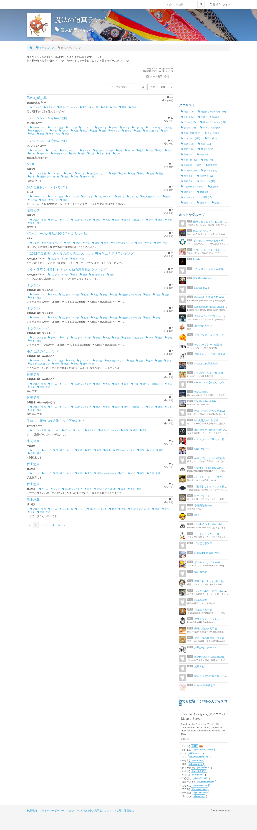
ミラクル (33, 285)
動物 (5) (202, 202)
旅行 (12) (186, 202)
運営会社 (129, 810)
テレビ (124, 127)
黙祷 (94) (186, 154)
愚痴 (104, 107)
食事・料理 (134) (190, 133)
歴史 (113, 107)
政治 (93, 130)
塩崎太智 (33, 210)
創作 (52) (186, 176)
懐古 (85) (202, 154)
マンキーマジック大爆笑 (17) (196, 197)
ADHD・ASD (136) (210, 127)
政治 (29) (213, 186)
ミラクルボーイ (38, 328)
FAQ (79, 810)
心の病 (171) (188, 127)
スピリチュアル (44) (192, 186)
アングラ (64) (189, 170)
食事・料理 (53, 133)
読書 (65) (211, 165)
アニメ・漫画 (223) (209, 117)
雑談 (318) (187, 111)
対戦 (53, 130)
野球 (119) (211, 138)
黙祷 (132, 107)
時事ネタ (114, 130)
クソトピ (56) (209, 170)
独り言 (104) (205, 149)
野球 (149, 220)
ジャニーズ (83, 360)
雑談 (122, 107)
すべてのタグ (45, 47)
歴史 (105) (187, 149)
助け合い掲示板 (93, 810)
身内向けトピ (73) (191, 165)
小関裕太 (33, 441)
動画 (122, 173)
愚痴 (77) (207, 160)
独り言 (126, 130)
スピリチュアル (68, 150)
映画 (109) (204, 143)
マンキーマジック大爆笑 (159, 127)
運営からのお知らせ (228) (212, 111)
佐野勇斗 (33, 374)
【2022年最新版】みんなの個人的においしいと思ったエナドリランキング (80, 253)
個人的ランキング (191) (213, 122)
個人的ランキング (67, 107)
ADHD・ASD (37, 127)
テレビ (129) (212, 133)
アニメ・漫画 (55, 127)
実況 (83, 107)
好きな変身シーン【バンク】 (48, 187)
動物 (119, 150)
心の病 (93, 107)
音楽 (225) (187, 117)
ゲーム (113, 127)
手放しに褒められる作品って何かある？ (56, 420)
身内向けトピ (151, 130)
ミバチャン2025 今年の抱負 (47, 118)
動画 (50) (186, 181)
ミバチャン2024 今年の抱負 (47, 141)
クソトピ (100, 127)
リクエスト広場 (113, 810)
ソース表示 (154, 76)
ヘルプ (70, 810)
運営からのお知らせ (48, 176)
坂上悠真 (33, 464)
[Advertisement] (203, 76)
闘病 (164, 130)
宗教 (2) (217, 202)
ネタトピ (49, 107)
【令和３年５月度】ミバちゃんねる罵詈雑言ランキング (67, 269)
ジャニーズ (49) (206, 181)
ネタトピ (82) (189, 160)
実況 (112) (187, 143)
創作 (166, 196)
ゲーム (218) (188, 122)
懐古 (83, 130)
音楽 (40, 133)
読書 (137, 130)
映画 (102, 130)
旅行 (168, 150)
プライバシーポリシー (51, 810)
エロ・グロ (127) (190, 138)
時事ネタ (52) (205, 176)
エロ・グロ (86, 127)
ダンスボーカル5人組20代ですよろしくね (57, 233)
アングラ (35, 107)
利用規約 (32, 810)
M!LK (30, 164)
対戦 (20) (202, 192)
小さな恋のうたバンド (43, 351)
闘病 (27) (186, 192)
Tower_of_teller (38, 97)
